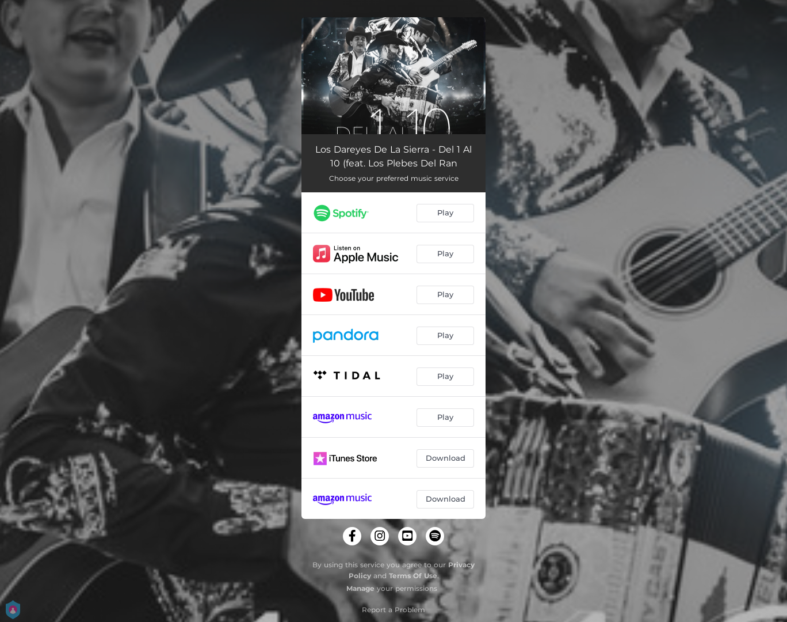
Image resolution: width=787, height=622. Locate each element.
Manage (360, 588)
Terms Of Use (413, 575)
